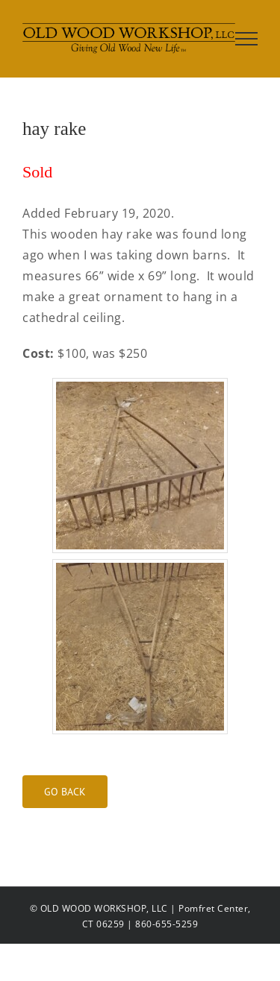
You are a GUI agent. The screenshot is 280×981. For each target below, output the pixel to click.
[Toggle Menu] (247, 38)
